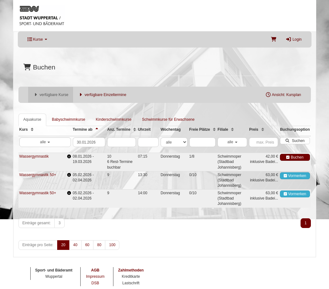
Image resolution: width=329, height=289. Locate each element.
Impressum (95, 276)
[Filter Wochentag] (174, 142)
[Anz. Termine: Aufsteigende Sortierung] (134, 129)
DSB (95, 283)
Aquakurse (32, 119)
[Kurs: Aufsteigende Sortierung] (32, 129)
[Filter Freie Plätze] (202, 142)
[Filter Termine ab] (89, 142)
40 (75, 245)
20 (63, 245)
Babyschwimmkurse (68, 119)
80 (99, 245)
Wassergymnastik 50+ (37, 175)
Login (294, 39)
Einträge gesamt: (36, 223)
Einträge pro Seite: (37, 245)
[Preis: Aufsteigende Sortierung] (263, 129)
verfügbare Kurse (50, 95)
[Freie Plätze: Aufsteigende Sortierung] (214, 129)
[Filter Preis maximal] (263, 142)
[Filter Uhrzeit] (148, 142)
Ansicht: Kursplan (283, 95)
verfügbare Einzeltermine (102, 95)
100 (112, 245)
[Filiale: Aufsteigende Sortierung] (232, 129)
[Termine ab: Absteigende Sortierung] (97, 129)
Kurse (37, 39)
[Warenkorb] (273, 39)
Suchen (295, 141)
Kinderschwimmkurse (114, 119)
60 (87, 245)
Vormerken (295, 176)
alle (45, 142)
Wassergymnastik (34, 156)
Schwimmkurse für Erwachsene (168, 119)
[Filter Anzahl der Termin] (121, 142)
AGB (95, 270)
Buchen (294, 157)
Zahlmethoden (131, 270)
